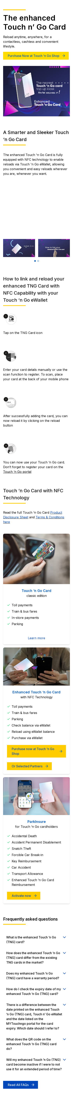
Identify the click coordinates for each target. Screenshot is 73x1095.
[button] (35, 261)
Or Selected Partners (27, 766)
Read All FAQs (18, 1085)
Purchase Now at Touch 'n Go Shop (33, 56)
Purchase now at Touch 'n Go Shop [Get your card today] (33, 751)
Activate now (21, 896)
